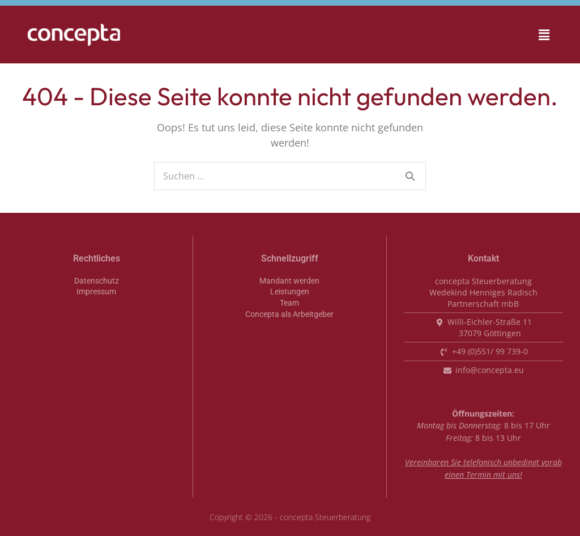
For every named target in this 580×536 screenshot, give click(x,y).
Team (289, 303)
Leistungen (289, 292)
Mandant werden (289, 281)
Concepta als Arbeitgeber (289, 314)
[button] (506, 34)
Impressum (96, 292)
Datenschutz (96, 281)
